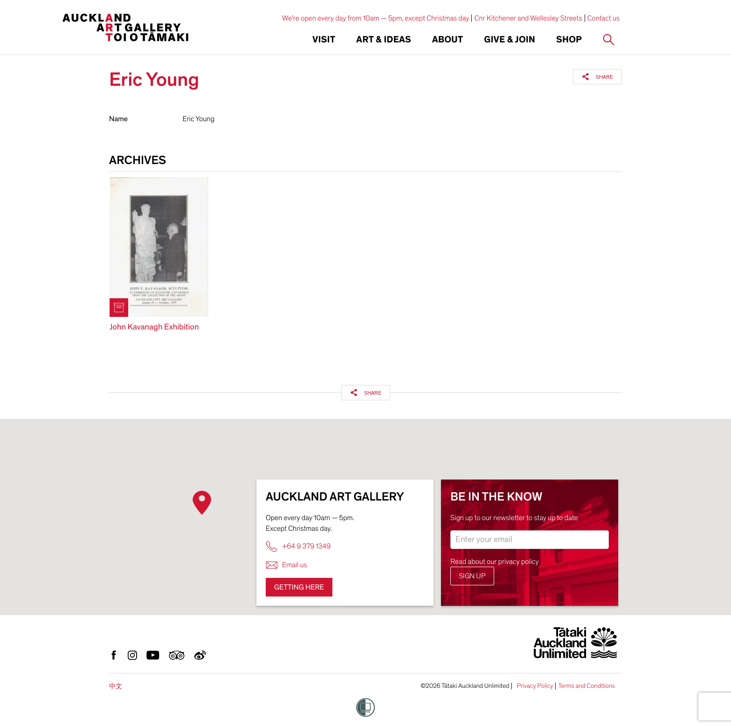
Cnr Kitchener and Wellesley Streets (528, 18)
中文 (115, 686)
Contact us (603, 18)
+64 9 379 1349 (298, 546)
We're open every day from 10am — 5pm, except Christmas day (375, 18)
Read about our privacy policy (494, 561)
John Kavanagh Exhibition (154, 327)
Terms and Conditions (586, 686)
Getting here (299, 587)
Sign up (472, 576)
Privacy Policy (535, 686)
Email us (286, 565)
